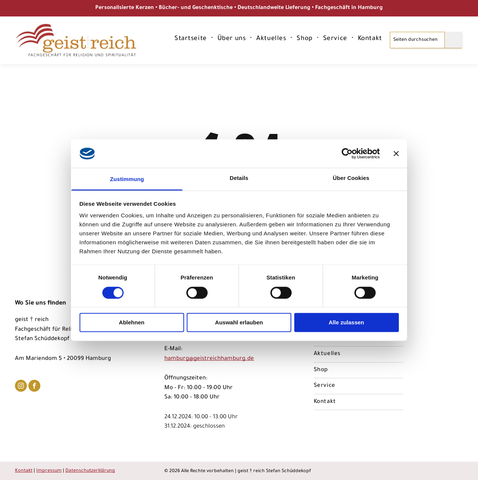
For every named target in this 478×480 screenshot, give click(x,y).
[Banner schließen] (396, 153)
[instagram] (21, 387)
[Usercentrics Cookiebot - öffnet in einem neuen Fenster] (347, 153)
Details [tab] (239, 178)
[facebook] (34, 387)
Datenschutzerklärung (90, 471)
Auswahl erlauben (239, 323)
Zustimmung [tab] (127, 179)
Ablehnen (131, 323)
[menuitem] (191, 39)
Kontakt (23, 471)
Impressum (49, 471)
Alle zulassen (346, 323)
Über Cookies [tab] (351, 178)
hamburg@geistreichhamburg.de (209, 359)
